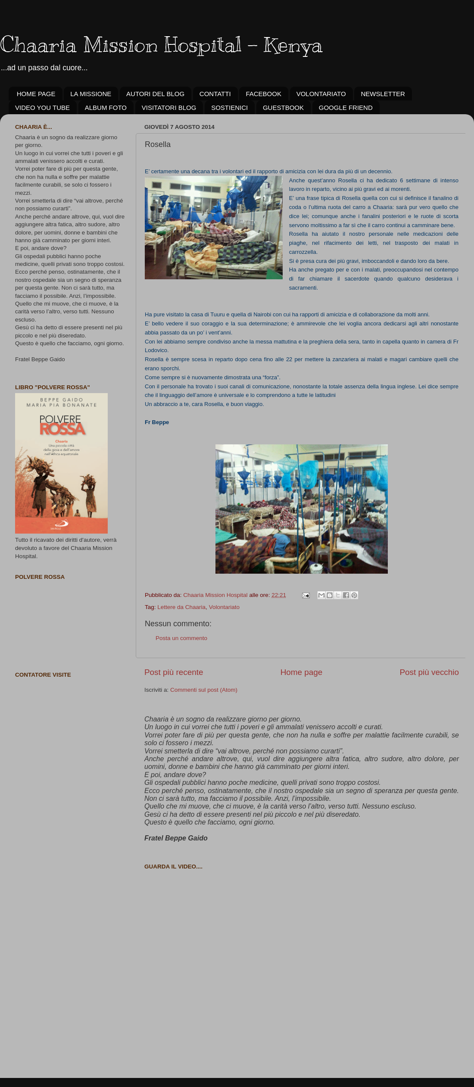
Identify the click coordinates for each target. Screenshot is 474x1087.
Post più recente (173, 672)
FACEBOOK (263, 93)
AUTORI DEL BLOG (155, 93)
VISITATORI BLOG (169, 107)
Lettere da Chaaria (181, 607)
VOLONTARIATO (321, 93)
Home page (302, 672)
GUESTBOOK (283, 107)
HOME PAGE (36, 93)
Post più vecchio (429, 672)
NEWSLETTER (383, 93)
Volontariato (224, 607)
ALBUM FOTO (106, 107)
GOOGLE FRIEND (346, 107)
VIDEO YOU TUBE (42, 107)
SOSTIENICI (229, 107)
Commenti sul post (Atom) (203, 690)
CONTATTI (215, 93)
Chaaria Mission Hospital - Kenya (161, 44)
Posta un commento (181, 638)
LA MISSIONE (90, 93)
